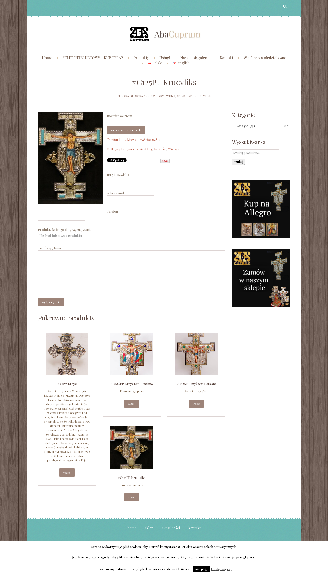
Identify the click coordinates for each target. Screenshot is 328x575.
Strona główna (130, 96)
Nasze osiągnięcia (194, 57)
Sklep (149, 528)
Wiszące (173, 96)
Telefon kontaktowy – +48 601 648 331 (134, 139)
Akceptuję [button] (201, 569)
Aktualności (171, 528)
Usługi (164, 57)
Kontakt (226, 57)
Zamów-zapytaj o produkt (126, 130)
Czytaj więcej (221, 569)
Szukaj (238, 162)
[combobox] (261, 126)
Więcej (67, 472)
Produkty (141, 57)
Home (47, 57)
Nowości (160, 149)
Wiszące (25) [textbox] (260, 126)
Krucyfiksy (154, 96)
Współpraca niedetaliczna (265, 57)
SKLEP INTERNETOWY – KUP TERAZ (92, 57)
